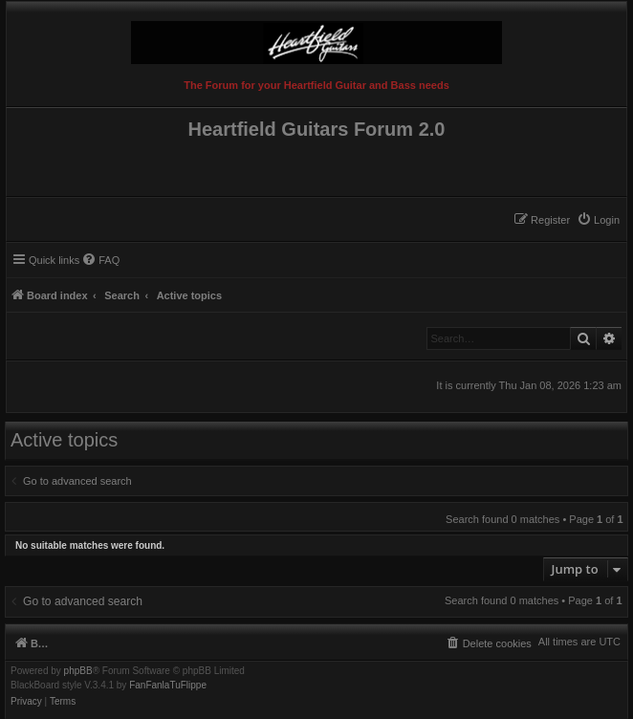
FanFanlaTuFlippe (168, 685)
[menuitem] (598, 219)
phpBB (78, 671)
